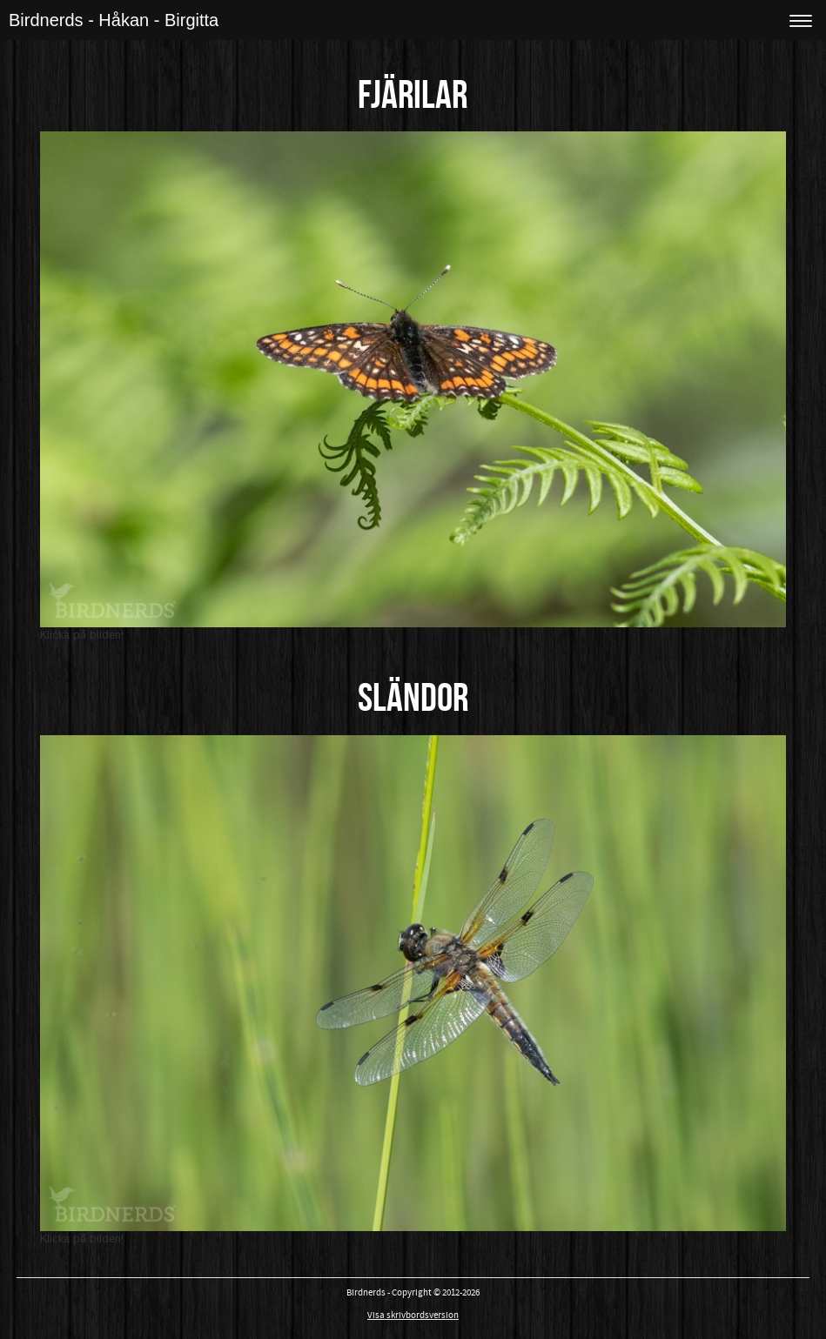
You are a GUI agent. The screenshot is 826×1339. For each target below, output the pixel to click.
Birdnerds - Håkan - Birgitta (113, 20)
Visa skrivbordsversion (413, 1315)
